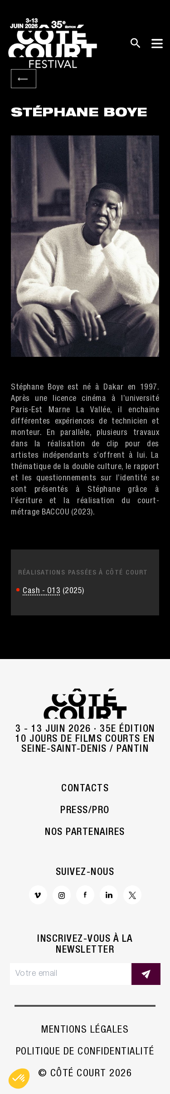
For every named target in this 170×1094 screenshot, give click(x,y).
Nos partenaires (85, 833)
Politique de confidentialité (85, 1052)
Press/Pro (85, 811)
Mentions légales (85, 1030)
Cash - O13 (41, 591)
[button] (19, 1078)
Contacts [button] (85, 789)
